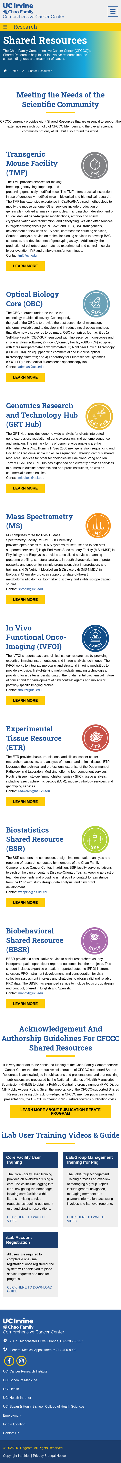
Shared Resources (40, 71)
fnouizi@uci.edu (30, 690)
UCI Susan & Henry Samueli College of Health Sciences (43, 1406)
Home (11, 71)
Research (25, 26)
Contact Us (11, 1433)
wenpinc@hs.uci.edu (33, 892)
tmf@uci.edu (27, 255)
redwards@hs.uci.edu (34, 791)
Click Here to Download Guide (29, 1289)
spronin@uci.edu (30, 589)
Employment (12, 1415)
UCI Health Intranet (17, 1397)
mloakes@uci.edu (31, 477)
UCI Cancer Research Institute (25, 1371)
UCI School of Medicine (20, 1380)
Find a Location (14, 1424)
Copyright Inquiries (17, 1455)
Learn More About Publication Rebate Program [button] (60, 1111)
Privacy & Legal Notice (49, 1455)
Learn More (25, 266)
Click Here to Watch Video (25, 1219)
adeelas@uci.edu (31, 367)
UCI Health (11, 1389)
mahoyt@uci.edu (30, 993)
